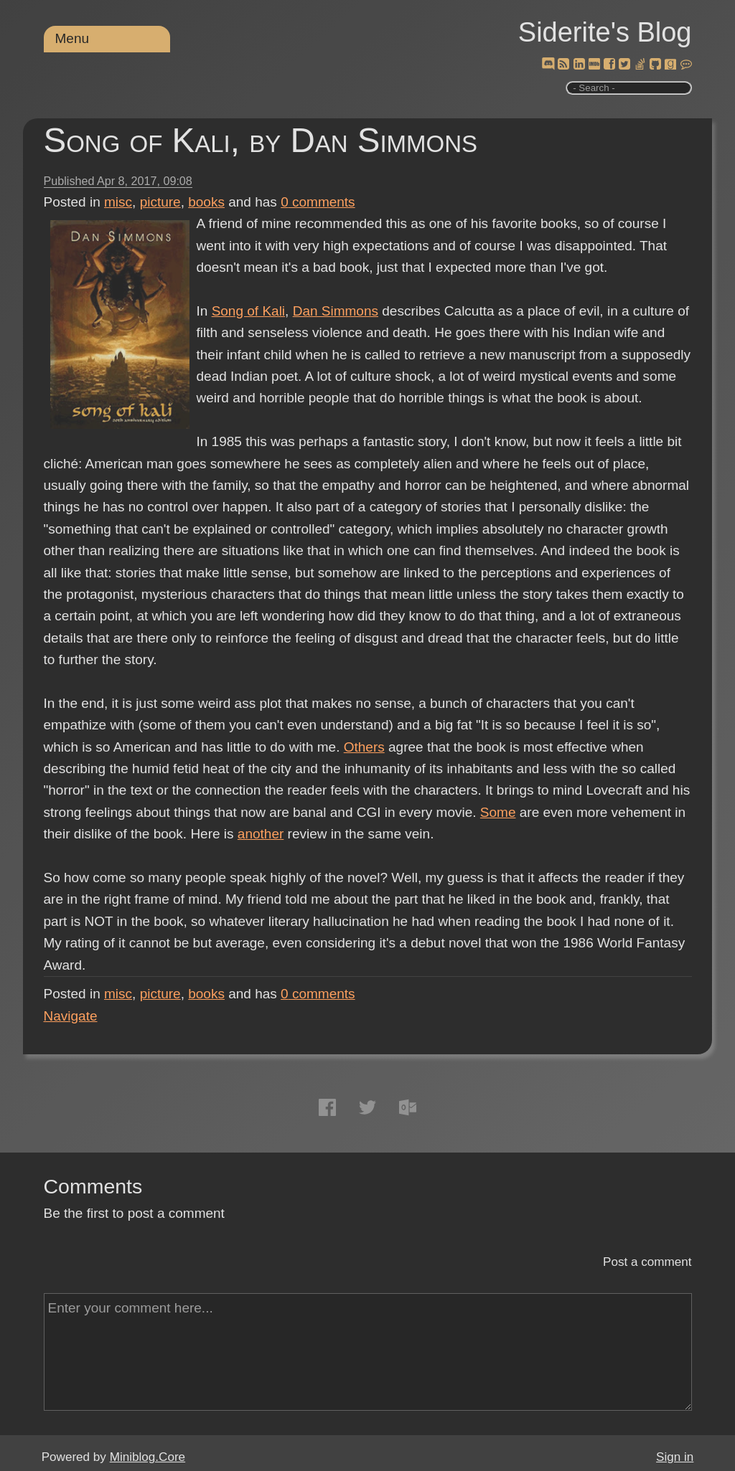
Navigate (71, 1015)
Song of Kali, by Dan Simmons (261, 140)
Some (498, 812)
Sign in (674, 1457)
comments (318, 201)
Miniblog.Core (147, 1457)
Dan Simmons (335, 310)
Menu (72, 38)
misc (118, 201)
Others (364, 747)
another (261, 833)
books (206, 201)
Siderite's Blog (605, 32)
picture (160, 201)
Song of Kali (248, 310)
